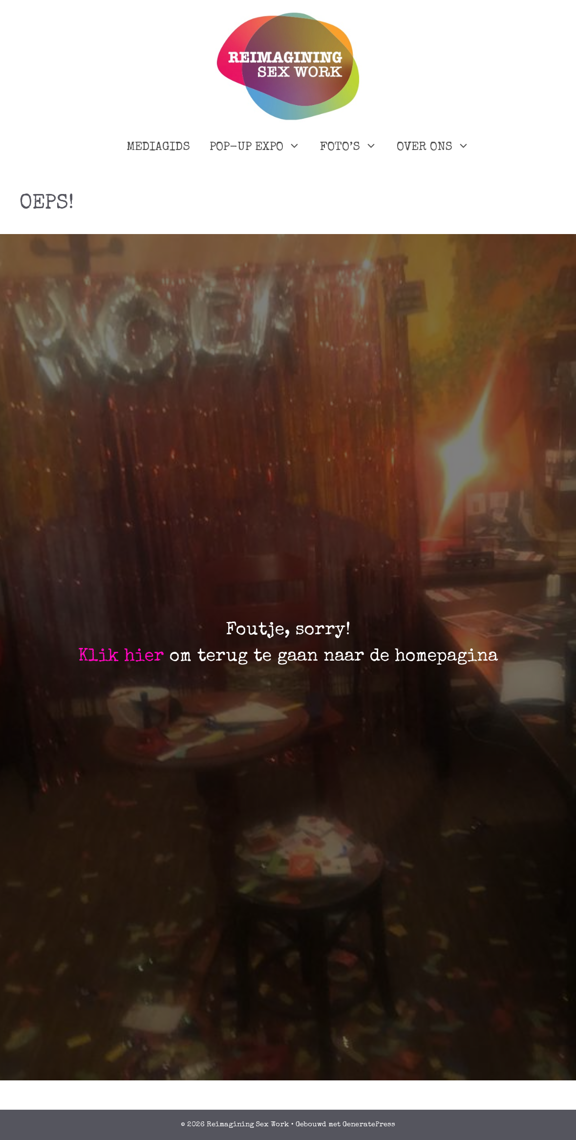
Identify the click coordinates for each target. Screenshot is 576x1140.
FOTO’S (353, 147)
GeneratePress (368, 1124)
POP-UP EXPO (260, 147)
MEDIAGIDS (158, 147)
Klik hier (121, 657)
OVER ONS (438, 147)
